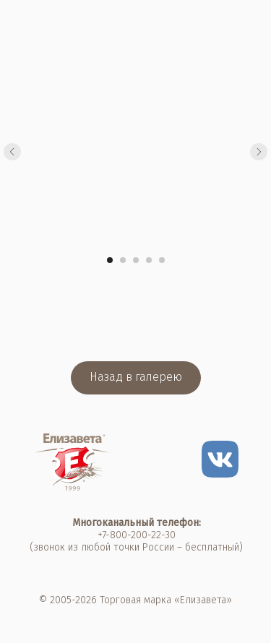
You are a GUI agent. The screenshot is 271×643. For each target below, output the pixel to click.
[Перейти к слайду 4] (149, 260)
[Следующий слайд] (258, 151)
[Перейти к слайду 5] (162, 260)
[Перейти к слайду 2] (123, 260)
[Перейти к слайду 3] (136, 260)
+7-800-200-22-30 (137, 535)
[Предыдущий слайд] (12, 151)
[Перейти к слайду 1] (110, 260)
